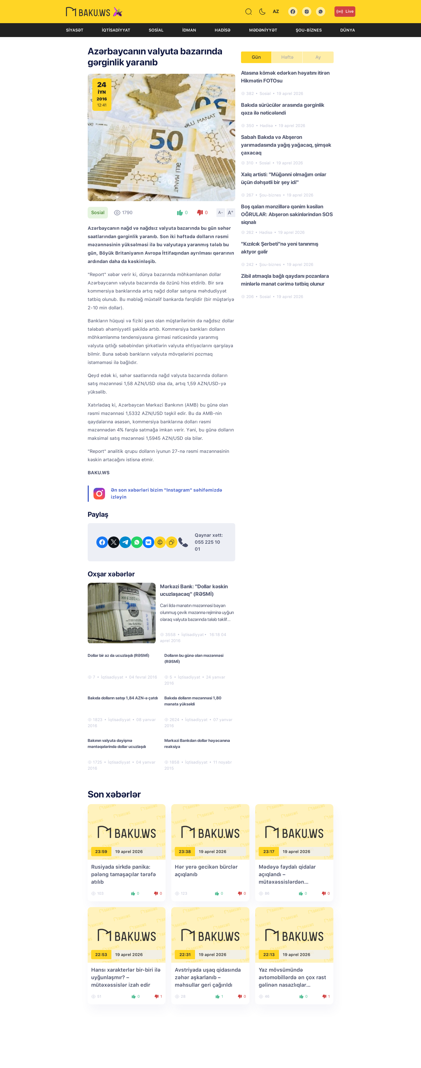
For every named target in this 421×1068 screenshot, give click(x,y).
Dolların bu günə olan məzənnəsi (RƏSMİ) (193, 658)
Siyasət (74, 30)
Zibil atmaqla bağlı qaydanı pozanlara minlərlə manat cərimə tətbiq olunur (285, 280)
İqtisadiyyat (116, 30)
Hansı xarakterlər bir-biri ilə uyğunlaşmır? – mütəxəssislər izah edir (126, 977)
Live (345, 11)
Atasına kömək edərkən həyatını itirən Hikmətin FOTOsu (285, 77)
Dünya (347, 30)
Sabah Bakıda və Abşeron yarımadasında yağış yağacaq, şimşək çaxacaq (286, 145)
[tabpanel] (287, 184)
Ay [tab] (318, 57)
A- (220, 212)
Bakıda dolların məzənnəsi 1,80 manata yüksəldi (192, 701)
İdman (189, 30)
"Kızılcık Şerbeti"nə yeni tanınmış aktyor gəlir (279, 248)
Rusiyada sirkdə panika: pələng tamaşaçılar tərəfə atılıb (123, 874)
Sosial (156, 30)
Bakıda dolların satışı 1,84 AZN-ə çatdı (123, 698)
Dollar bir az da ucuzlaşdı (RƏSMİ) (118, 655)
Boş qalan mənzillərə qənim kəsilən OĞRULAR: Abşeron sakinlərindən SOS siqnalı (287, 214)
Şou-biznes (309, 30)
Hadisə (222, 30)
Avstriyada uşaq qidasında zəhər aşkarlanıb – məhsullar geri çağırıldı (208, 977)
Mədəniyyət (263, 30)
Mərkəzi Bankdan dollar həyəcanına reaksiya (197, 743)
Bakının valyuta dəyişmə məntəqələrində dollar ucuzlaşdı (117, 743)
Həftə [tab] (287, 57)
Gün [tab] (256, 57)
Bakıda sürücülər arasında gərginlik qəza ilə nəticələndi (282, 109)
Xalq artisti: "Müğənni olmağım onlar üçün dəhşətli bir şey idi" (283, 178)
